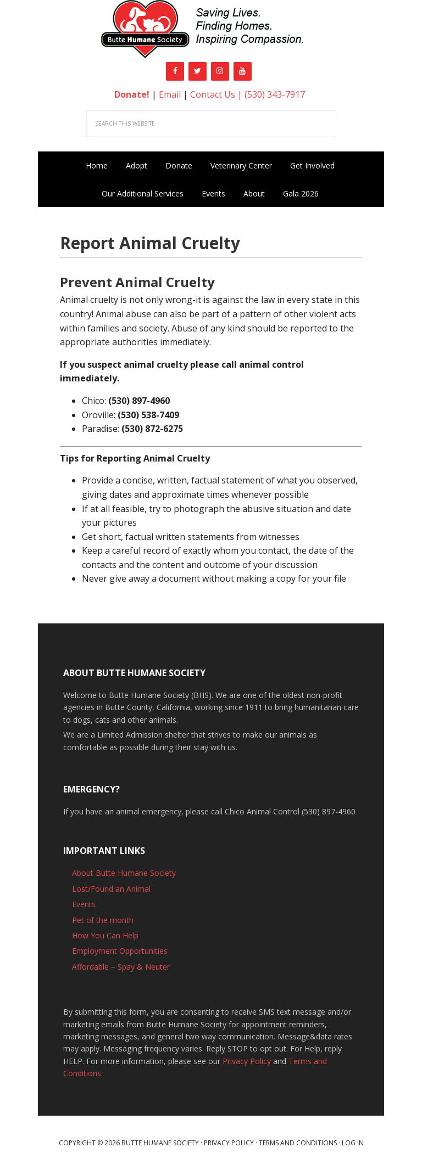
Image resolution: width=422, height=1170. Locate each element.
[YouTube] (243, 71)
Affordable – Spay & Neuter (121, 966)
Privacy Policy (247, 1061)
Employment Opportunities (120, 951)
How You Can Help (105, 935)
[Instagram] (220, 71)
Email (170, 94)
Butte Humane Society (211, 31)
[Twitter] (197, 71)
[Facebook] (175, 71)
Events (84, 904)
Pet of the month (103, 920)
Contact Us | (217, 94)
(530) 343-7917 (275, 94)
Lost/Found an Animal (111, 889)
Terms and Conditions (298, 1143)
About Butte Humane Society (124, 873)
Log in (353, 1143)
